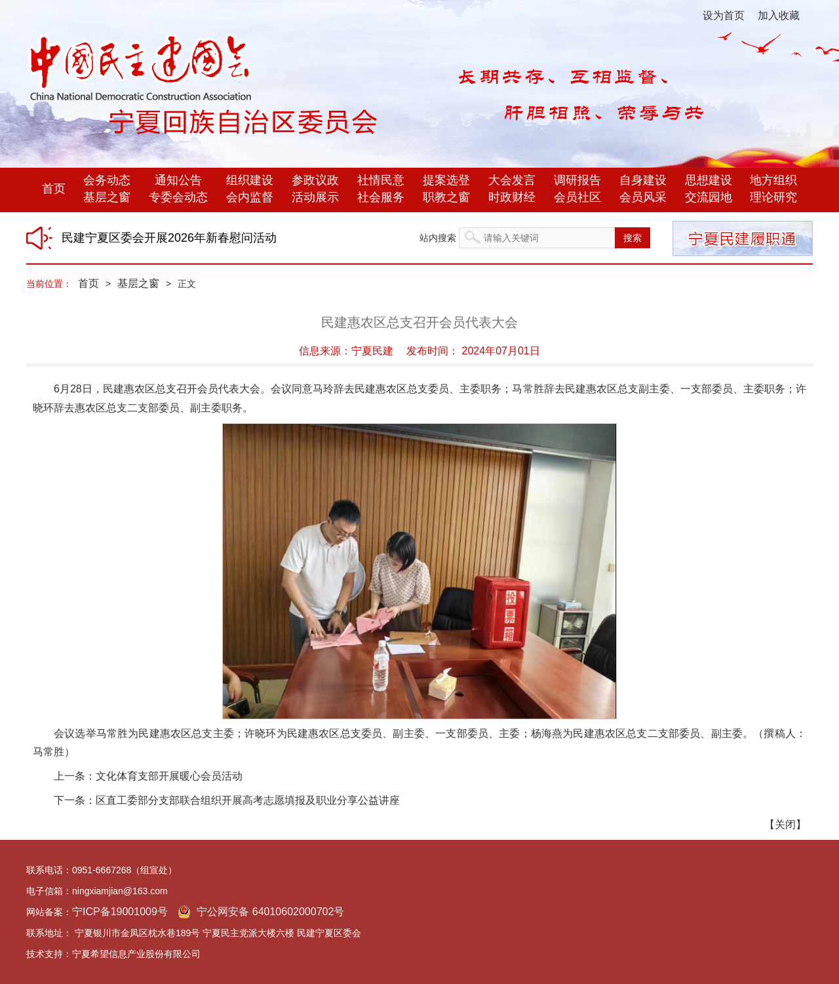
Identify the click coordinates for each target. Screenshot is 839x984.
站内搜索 (438, 238)
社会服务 (380, 197)
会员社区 (577, 197)
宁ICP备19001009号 (120, 911)
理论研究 (773, 197)
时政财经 (512, 197)
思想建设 (708, 180)
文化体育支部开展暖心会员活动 (169, 776)
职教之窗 (446, 197)
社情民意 (380, 180)
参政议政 (315, 180)
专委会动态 (178, 197)
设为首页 (724, 15)
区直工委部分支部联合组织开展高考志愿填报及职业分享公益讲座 (248, 800)
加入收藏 (779, 15)
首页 (54, 188)
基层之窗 (106, 197)
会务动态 (106, 180)
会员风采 (643, 197)
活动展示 (315, 197)
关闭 (785, 824)
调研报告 (577, 180)
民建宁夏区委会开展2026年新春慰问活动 (169, 237)
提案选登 (446, 180)
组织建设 (249, 180)
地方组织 (773, 180)
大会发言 (512, 180)
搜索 (632, 238)
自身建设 (643, 180)
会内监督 (249, 197)
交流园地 (708, 197)
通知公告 (178, 180)
